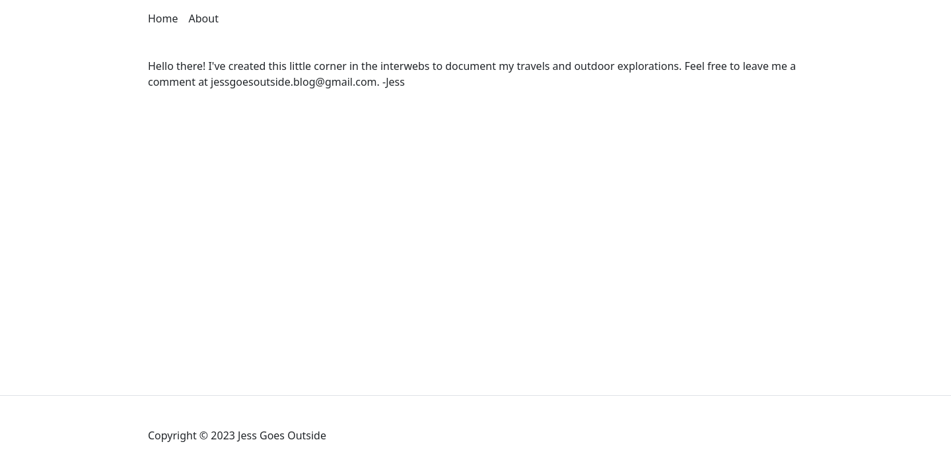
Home (163, 18)
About (204, 18)
